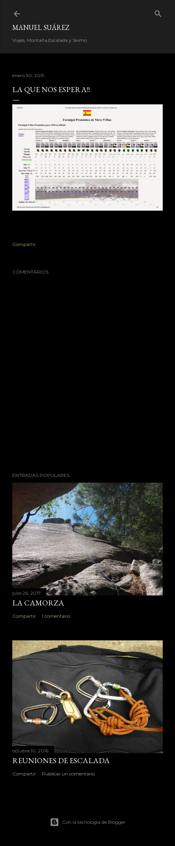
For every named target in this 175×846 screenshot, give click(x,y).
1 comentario (56, 616)
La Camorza (38, 603)
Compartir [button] (24, 244)
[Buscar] (158, 12)
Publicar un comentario (68, 774)
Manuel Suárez (40, 27)
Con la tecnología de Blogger (87, 822)
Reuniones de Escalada (61, 760)
